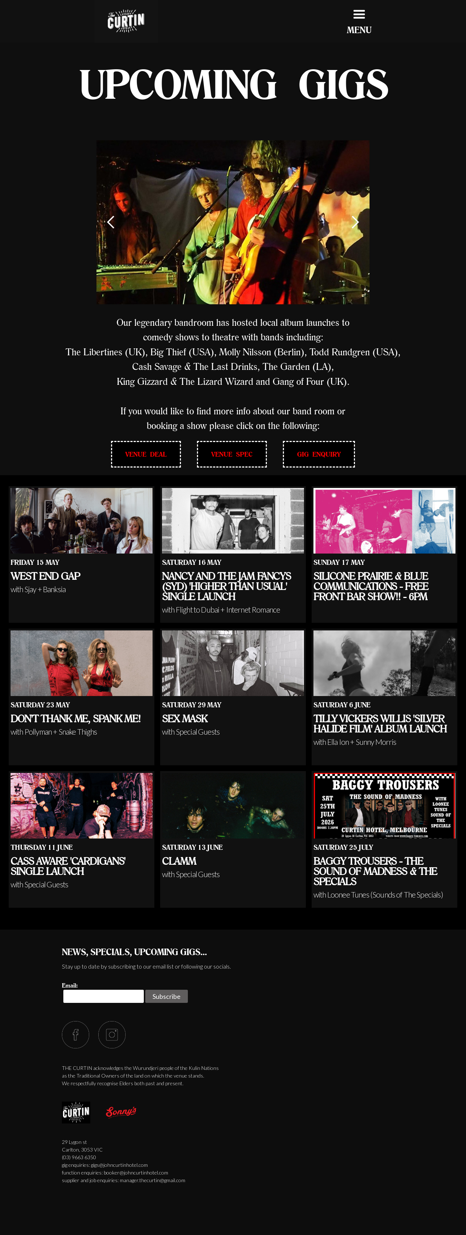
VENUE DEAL (146, 454)
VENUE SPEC (232, 454)
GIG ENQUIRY (319, 454)
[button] (111, 222)
